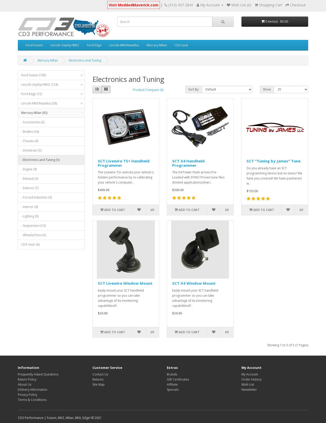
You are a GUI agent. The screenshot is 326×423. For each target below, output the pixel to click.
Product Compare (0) (148, 90)
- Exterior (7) (29, 188)
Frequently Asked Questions (38, 374)
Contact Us (100, 374)
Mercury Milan (157, 45)
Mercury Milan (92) (53, 112)
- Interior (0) (29, 207)
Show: (267, 89)
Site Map (98, 384)
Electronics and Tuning (85, 60)
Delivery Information (32, 389)
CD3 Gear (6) (30, 244)
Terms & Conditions (32, 400)
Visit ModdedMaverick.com (133, 5)
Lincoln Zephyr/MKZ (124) (53, 84)
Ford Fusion (34, 45)
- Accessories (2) (33, 122)
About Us (24, 384)
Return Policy (27, 379)
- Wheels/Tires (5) (33, 235)
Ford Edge (94, 45)
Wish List (247, 384)
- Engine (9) (29, 169)
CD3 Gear (181, 45)
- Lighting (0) (29, 216)
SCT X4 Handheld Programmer (188, 163)
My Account (249, 374)
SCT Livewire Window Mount (125, 283)
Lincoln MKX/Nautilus (124, 45)
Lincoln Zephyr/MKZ (64, 45)
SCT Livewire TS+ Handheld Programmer (124, 163)
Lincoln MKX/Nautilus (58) (53, 103)
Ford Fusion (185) (53, 75)
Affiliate (172, 384)
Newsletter (249, 389)
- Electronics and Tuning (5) (40, 160)
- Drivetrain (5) (31, 150)
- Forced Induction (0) (36, 197)
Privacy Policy (27, 394)
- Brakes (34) (30, 131)
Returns (97, 379)
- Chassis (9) (29, 141)
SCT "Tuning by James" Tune (274, 160)
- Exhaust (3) (29, 178)
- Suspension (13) (33, 225)
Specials (173, 389)
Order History (251, 379)
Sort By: (193, 89)
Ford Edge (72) (53, 94)
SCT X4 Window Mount (194, 283)
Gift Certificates (178, 379)
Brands (172, 374)
